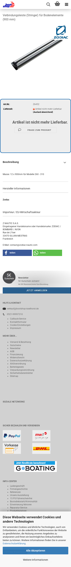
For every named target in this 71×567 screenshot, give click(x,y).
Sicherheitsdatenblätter (21, 373)
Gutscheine (15, 345)
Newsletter (15, 348)
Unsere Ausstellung (19, 495)
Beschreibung (11, 162)
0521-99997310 (15, 314)
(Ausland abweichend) (43, 112)
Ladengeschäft (17, 486)
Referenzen (15, 492)
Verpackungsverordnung (22, 370)
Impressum (15, 328)
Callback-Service (18, 319)
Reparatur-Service (18, 507)
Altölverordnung (18, 363)
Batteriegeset (16, 367)
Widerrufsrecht (17, 357)
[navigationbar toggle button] (66, 4)
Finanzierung (16, 354)
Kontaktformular (18, 322)
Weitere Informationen (35, 559)
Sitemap (14, 376)
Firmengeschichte (18, 489)
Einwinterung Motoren (21, 504)
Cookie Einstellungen (20, 325)
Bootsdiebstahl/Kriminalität (23, 501)
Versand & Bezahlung (20, 342)
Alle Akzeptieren (35, 550)
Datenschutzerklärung (14, 543)
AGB (12, 351)
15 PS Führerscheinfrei (21, 498)
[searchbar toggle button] (48, 4)
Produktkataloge (18, 510)
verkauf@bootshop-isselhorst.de (23, 308)
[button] (17, 253)
